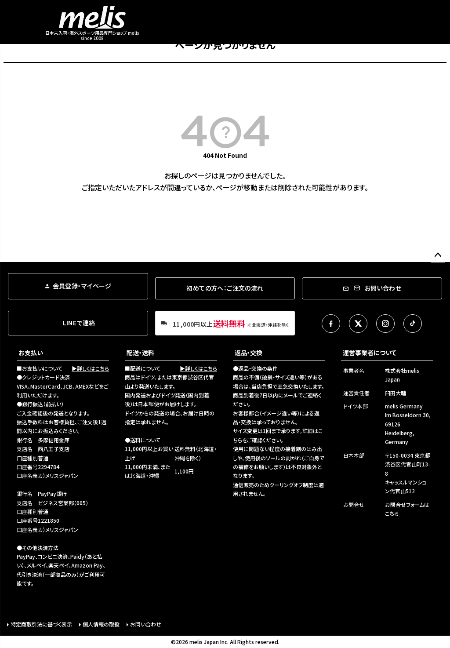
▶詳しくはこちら (90, 368)
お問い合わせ (145, 624)
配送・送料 (140, 352)
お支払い (30, 352)
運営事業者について (369, 352)
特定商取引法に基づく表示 (41, 624)
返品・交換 (248, 352)
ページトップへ (438, 255)
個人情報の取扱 (101, 624)
